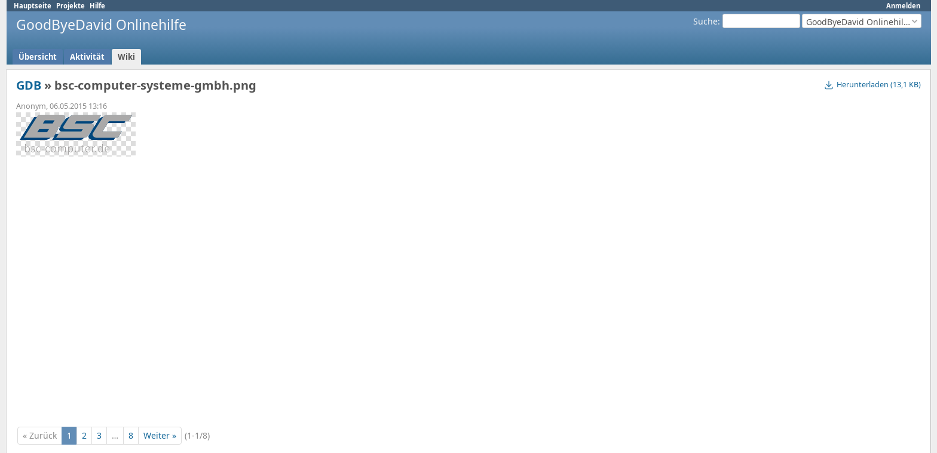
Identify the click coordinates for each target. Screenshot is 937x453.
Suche (705, 21)
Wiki (126, 56)
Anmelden (903, 5)
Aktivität (87, 56)
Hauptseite (32, 5)
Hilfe (97, 5)
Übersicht (38, 56)
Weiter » (159, 435)
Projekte (70, 5)
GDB (28, 85)
